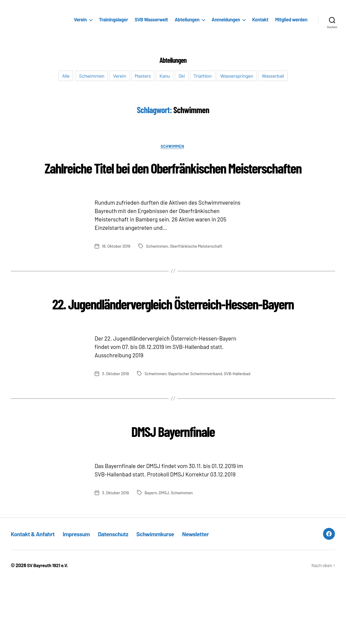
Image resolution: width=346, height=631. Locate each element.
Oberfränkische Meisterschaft (198, 266)
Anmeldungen (226, 19)
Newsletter (214, 584)
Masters (143, 76)
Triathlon (203, 76)
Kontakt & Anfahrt (35, 584)
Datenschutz (124, 584)
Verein (80, 19)
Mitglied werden (291, 19)
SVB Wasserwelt (151, 19)
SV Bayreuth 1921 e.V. (48, 616)
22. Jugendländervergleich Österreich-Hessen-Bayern (173, 333)
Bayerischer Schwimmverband (154, 423)
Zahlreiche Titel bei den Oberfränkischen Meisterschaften (172, 177)
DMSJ (165, 542)
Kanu (164, 76)
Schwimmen (92, 76)
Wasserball (273, 76)
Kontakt (260, 19)
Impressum (83, 584)
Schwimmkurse (170, 584)
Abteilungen (187, 19)
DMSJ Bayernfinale (173, 480)
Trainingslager (113, 19)
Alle (65, 76)
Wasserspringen (236, 76)
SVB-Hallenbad (197, 423)
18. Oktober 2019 (116, 266)
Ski (181, 76)
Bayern (151, 542)
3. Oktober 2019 (116, 413)
